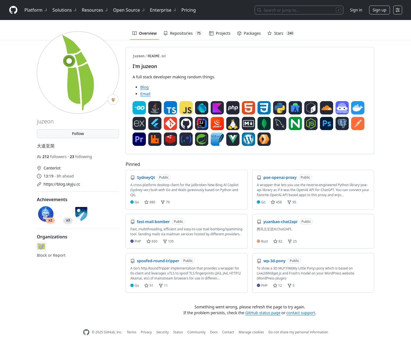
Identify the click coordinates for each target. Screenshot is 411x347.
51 (148, 285)
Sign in (356, 10)
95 (291, 202)
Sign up (379, 10)
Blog (144, 87)
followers (52, 156)
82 (277, 241)
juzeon (138, 56)
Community (196, 332)
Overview (144, 33)
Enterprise (163, 10)
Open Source (129, 10)
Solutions (64, 10)
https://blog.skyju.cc (62, 184)
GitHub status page (262, 312)
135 (168, 241)
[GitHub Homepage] (86, 332)
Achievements (52, 199)
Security (162, 332)
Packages (249, 33)
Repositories (182, 33)
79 (165, 202)
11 (163, 285)
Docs (214, 332)
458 (276, 202)
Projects (219, 33)
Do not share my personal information (298, 332)
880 (149, 202)
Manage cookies (251, 332)
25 (292, 241)
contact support (300, 312)
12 (277, 285)
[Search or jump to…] (299, 10)
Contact (228, 332)
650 (152, 241)
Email (145, 93)
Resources (95, 10)
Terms (131, 332)
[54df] (41, 246)
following (81, 156)
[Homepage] (13, 10)
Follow (78, 133)
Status (178, 332)
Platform (36, 10)
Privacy (146, 332)
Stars (281, 33)
